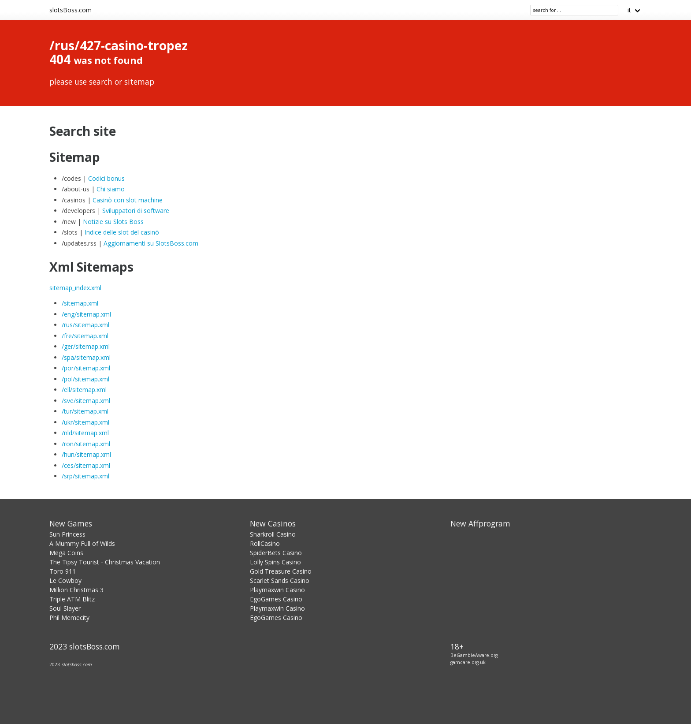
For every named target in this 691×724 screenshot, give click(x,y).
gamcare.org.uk (468, 662)
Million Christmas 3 (76, 590)
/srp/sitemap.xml (85, 476)
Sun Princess (67, 534)
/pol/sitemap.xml (85, 379)
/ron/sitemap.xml (86, 444)
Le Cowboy (65, 580)
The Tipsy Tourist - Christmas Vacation (104, 562)
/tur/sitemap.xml (85, 411)
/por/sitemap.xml (86, 368)
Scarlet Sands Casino (279, 580)
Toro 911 (62, 571)
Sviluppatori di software (135, 210)
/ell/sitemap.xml (84, 389)
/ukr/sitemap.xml (85, 422)
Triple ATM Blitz (72, 599)
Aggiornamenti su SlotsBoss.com (151, 243)
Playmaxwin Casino (277, 590)
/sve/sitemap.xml (86, 400)
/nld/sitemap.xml (85, 433)
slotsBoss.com (70, 10)
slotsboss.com (76, 664)
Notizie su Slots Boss (113, 221)
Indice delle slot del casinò (122, 232)
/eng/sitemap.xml (86, 314)
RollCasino (265, 543)
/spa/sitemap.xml (86, 357)
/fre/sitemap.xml (85, 336)
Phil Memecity (69, 617)
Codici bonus (106, 178)
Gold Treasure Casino (281, 571)
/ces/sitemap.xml (86, 465)
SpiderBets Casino (276, 553)
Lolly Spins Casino (275, 562)
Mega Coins (66, 553)
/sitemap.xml (80, 303)
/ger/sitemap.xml (86, 346)
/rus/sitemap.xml (85, 325)
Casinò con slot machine (128, 200)
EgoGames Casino (276, 599)
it (629, 10)
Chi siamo (111, 189)
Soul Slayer (65, 608)
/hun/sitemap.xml (86, 454)
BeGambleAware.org (474, 655)
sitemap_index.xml (75, 288)
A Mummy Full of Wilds (82, 543)
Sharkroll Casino (273, 534)
